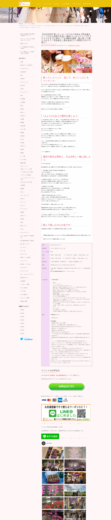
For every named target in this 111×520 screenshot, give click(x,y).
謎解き (22, 152)
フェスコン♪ (24, 247)
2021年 (22, 323)
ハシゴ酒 (23, 156)
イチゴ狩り (23, 291)
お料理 (22, 142)
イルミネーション (25, 232)
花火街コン (23, 115)
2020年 (22, 326)
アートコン (23, 202)
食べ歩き (23, 85)
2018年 (22, 333)
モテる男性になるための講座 (27, 172)
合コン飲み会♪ (77, 45)
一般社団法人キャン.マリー (53, 517)
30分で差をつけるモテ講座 (26, 182)
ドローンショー (24, 82)
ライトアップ (24, 260)
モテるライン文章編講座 (26, 175)
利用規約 (52, 375)
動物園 (22, 122)
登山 (22, 95)
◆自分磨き (23, 163)
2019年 (22, 330)
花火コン (23, 112)
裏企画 (22, 219)
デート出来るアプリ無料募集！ (27, 236)
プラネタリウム (24, 68)
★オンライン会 (24, 166)
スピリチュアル (24, 271)
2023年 (22, 316)
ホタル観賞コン (24, 294)
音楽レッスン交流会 (25, 257)
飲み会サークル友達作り (27, 65)
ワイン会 (23, 250)
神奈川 (22, 109)
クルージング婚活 (25, 297)
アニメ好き (23, 159)
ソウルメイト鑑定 (25, 284)
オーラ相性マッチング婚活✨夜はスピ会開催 (28, 52)
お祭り (22, 88)
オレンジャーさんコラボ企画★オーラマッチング (28, 39)
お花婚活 (23, 185)
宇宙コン (23, 198)
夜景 (22, 222)
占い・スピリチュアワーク (27, 274)
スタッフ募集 (30, 502)
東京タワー (23, 146)
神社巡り (23, 136)
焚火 (22, 75)
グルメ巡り (23, 129)
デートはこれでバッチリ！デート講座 (28, 178)
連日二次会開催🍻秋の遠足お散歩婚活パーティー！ (28, 34)
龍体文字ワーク (24, 277)
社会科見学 (23, 72)
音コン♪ (23, 192)
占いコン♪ (23, 205)
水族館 (22, 119)
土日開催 (70, 45)
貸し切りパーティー (25, 244)
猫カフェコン (24, 225)
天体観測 (23, 281)
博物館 (22, 132)
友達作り (23, 78)
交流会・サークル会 (25, 264)
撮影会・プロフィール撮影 (26, 169)
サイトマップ (52, 502)
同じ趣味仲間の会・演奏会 (27, 240)
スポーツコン (24, 254)
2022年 (22, 320)
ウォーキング (24, 208)
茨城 (22, 61)
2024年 (22, 313)
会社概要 (22, 503)
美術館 (22, 212)
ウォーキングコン (25, 195)
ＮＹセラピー (24, 267)
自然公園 (23, 125)
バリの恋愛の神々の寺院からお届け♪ (28, 47)
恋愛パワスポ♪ (24, 43)
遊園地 (22, 188)
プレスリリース (24, 92)
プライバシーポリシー (41, 502)
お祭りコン (23, 215)
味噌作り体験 (24, 301)
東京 (73, 45)
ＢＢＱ (22, 139)
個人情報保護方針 (61, 375)
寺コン (22, 229)
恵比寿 (22, 149)
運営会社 (22, 502)
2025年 (22, 309)
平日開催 (23, 98)
